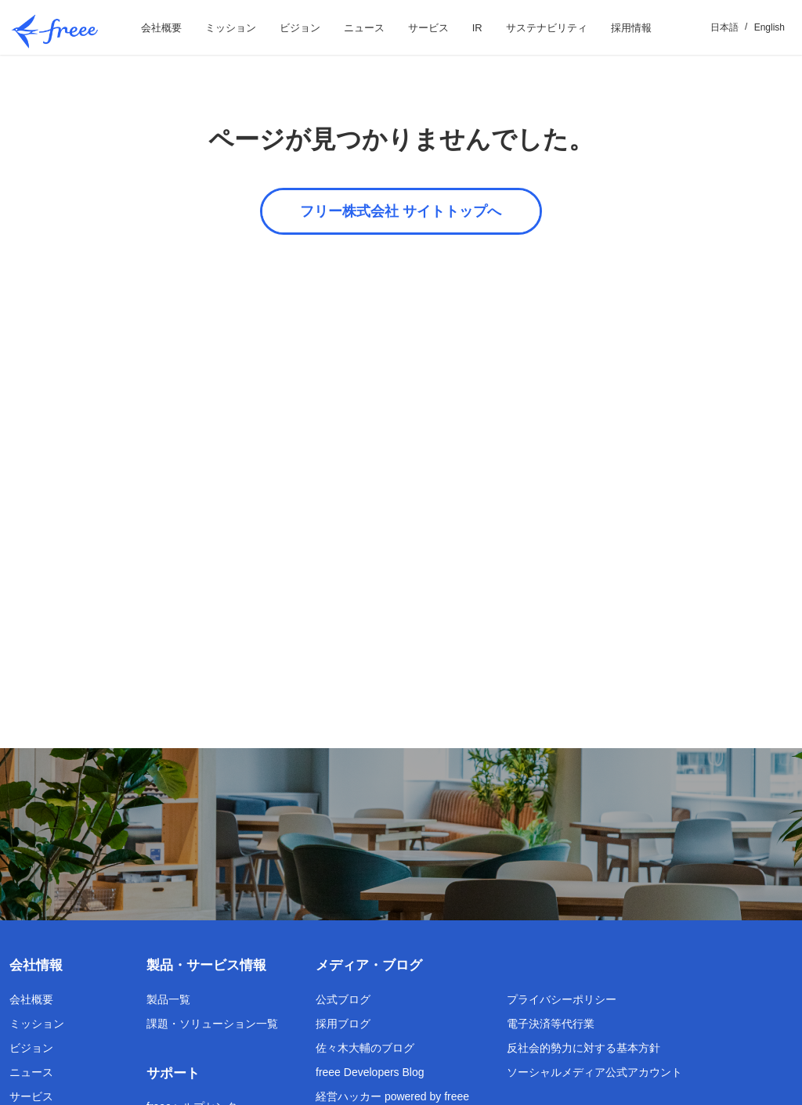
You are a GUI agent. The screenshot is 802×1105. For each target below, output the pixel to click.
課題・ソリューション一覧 (212, 1023)
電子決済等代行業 (550, 1023)
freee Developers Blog (370, 1072)
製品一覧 (168, 999)
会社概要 (161, 28)
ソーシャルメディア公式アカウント (594, 1072)
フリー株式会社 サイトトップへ (400, 211)
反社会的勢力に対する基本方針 (583, 1048)
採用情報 (631, 28)
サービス (428, 28)
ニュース (364, 28)
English (769, 27)
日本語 (724, 27)
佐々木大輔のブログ (365, 1048)
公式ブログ (343, 999)
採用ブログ (343, 1023)
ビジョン (300, 28)
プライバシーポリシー (561, 999)
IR (477, 28)
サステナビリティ (546, 28)
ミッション (230, 28)
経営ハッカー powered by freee (392, 1096)
